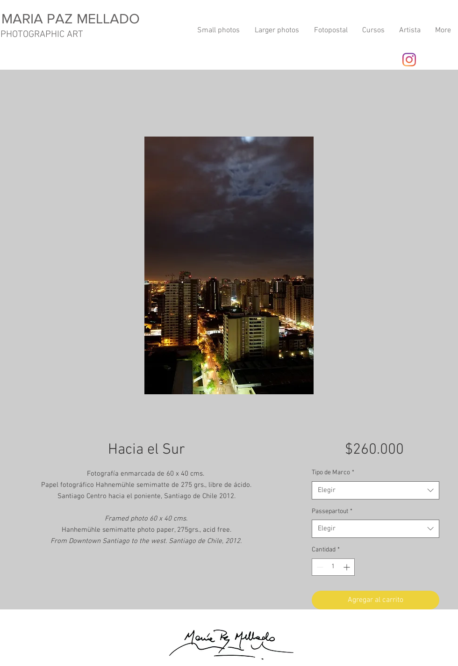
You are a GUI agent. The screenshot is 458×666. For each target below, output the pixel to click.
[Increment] (347, 567)
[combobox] (375, 490)
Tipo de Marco (333, 473)
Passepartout (332, 511)
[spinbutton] (333, 567)
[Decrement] (319, 567)
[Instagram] (409, 59)
